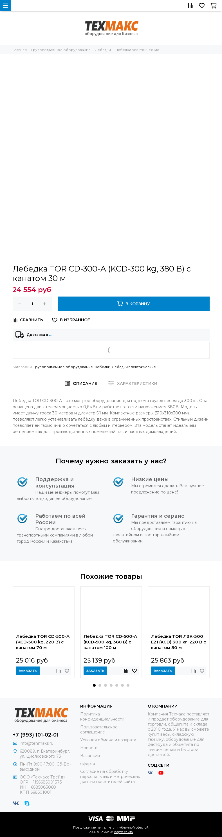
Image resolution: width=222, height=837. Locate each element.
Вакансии (90, 755)
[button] (94, 685)
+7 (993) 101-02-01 (36, 735)
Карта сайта (123, 832)
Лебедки (102, 367)
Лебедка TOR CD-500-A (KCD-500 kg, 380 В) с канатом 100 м (110, 642)
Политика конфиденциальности (102, 717)
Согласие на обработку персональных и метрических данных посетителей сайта (110, 776)
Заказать (28, 671)
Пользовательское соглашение (99, 729)
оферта (87, 763)
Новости (89, 747)
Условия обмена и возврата (108, 739)
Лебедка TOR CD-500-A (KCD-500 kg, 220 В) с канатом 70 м (42, 642)
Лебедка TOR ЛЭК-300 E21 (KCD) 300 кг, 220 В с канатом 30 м (178, 642)
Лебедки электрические (134, 367)
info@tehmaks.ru (36, 743)
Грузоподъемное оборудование (63, 367)
